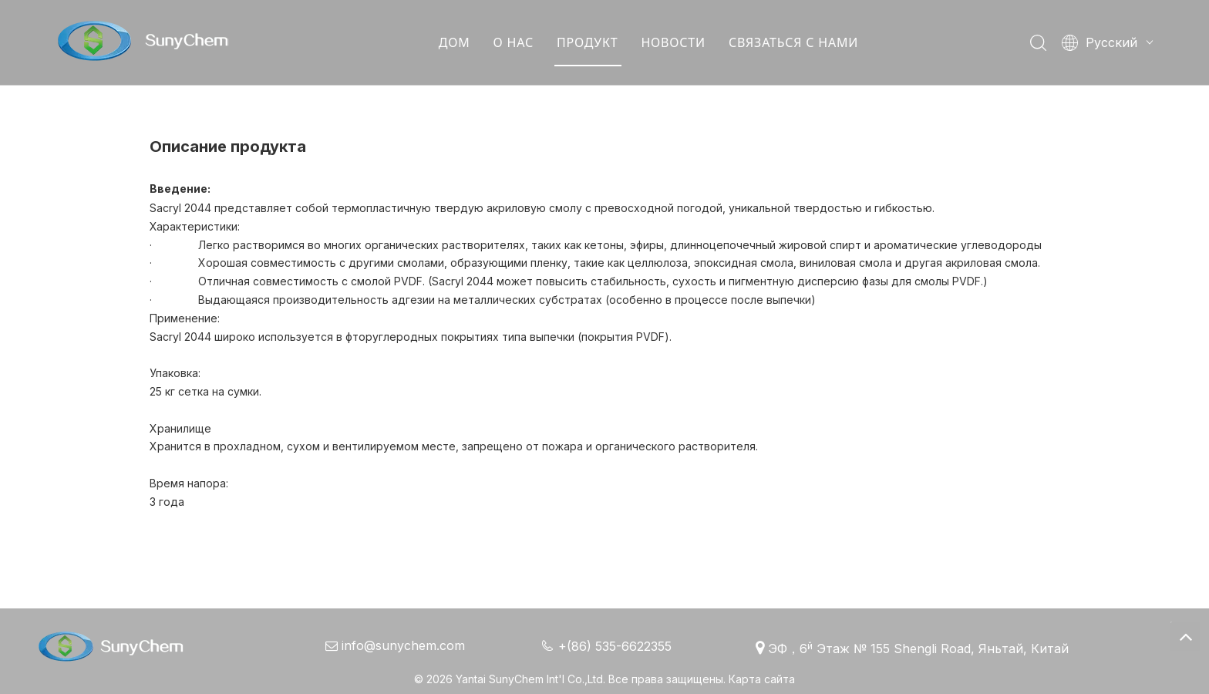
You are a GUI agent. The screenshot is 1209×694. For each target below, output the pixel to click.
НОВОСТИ (673, 42)
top (1185, 636)
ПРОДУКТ (587, 42)
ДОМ (454, 42)
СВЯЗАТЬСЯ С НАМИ (793, 42)
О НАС (513, 42)
